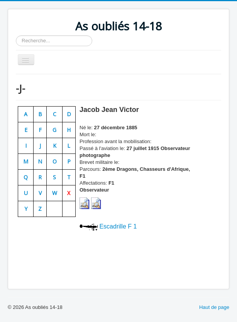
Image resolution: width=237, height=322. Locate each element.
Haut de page (214, 307)
